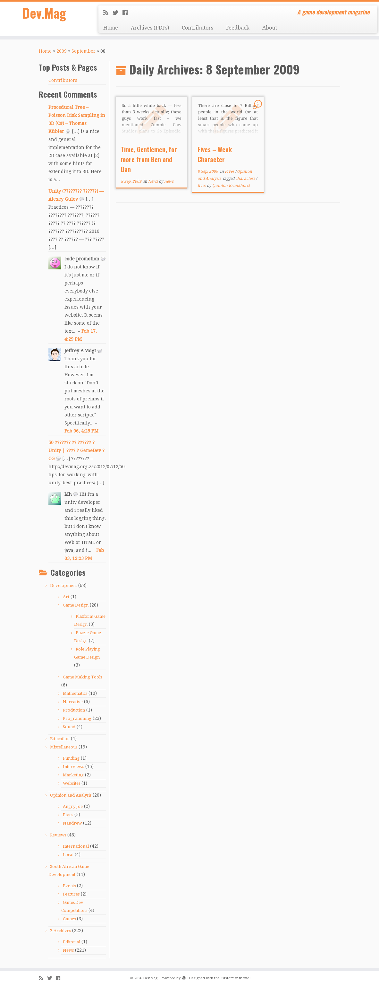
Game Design (75, 605)
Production (74, 710)
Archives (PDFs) (150, 28)
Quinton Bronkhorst (231, 185)
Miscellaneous (63, 747)
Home (110, 28)
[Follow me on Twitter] (117, 12)
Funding (71, 758)
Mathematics (75, 693)
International (76, 846)
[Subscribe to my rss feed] (108, 12)
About (269, 28)
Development (63, 585)
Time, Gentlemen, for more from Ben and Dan (149, 159)
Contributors (197, 28)
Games (69, 918)
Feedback (237, 28)
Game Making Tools (82, 677)
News (68, 950)
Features (71, 894)
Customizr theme (235, 978)
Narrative (73, 701)
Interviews (73, 766)
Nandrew (72, 823)
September (84, 51)
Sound (69, 726)
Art (66, 596)
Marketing (73, 775)
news (168, 181)
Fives (68, 814)
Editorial (71, 942)
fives (202, 185)
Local (68, 854)
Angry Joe (73, 806)
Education (60, 738)
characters (245, 178)
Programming (77, 718)
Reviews (58, 835)
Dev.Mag (44, 13)
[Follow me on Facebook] (127, 12)
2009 (61, 51)
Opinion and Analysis (70, 795)
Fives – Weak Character (215, 154)
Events (69, 885)
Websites (71, 783)
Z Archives (60, 930)
